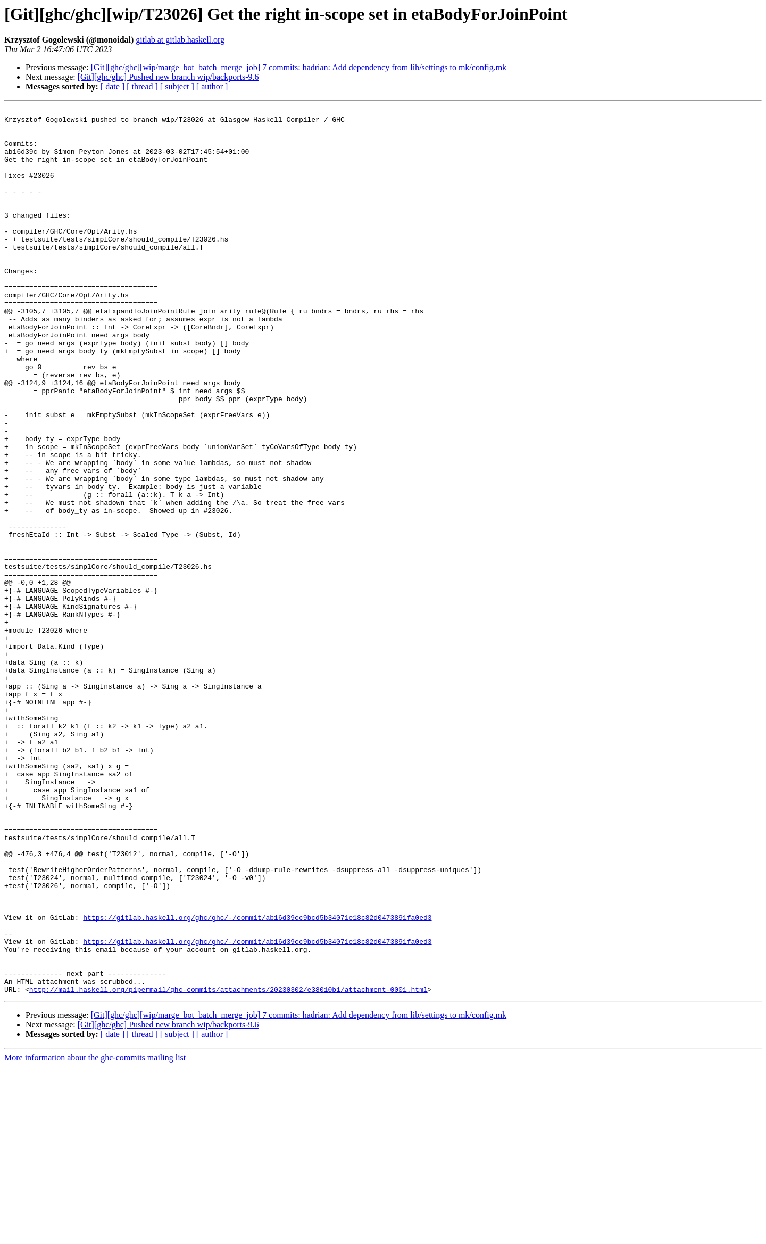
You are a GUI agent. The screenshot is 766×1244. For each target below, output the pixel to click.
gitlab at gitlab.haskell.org (180, 39)
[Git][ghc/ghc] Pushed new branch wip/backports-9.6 (168, 76)
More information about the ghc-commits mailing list (95, 1234)
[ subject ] (177, 86)
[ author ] (212, 86)
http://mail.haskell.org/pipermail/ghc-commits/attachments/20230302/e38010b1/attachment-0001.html (228, 1166)
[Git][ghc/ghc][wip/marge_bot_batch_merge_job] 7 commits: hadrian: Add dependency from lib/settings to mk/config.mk (298, 67)
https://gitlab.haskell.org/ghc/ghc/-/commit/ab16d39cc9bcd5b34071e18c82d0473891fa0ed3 (257, 1080)
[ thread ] (142, 86)
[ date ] (112, 86)
